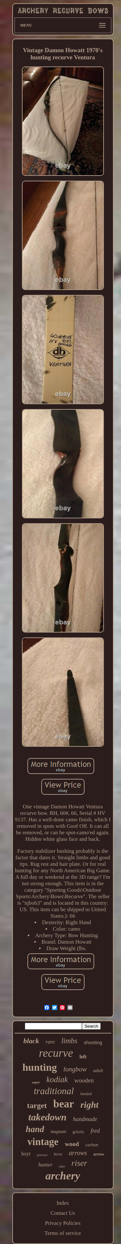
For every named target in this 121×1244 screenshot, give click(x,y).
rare (50, 1042)
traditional (54, 1091)
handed (86, 1094)
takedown (47, 1117)
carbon (92, 1144)
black (31, 1041)
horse (58, 1154)
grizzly (78, 1131)
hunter (45, 1165)
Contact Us (62, 1213)
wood (72, 1144)
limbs (69, 1041)
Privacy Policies (62, 1223)
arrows (78, 1152)
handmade (85, 1119)
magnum (58, 1131)
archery (62, 1176)
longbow (74, 1069)
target (37, 1105)
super (36, 1082)
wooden (84, 1080)
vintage (42, 1141)
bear (63, 1104)
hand (35, 1129)
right (89, 1105)
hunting (40, 1067)
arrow (98, 1154)
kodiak (57, 1079)
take (62, 1166)
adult (98, 1070)
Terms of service (63, 1233)
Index (62, 1203)
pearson (42, 1155)
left (82, 1056)
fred (95, 1131)
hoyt (25, 1153)
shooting (93, 1042)
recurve (56, 1053)
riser (79, 1163)
